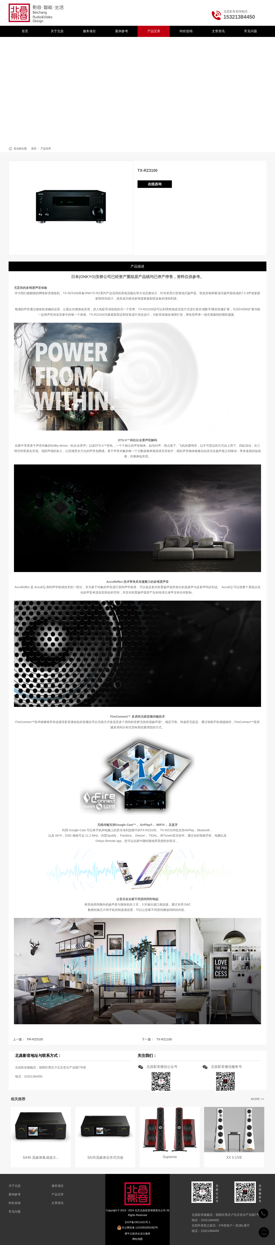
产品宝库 (153, 31)
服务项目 (89, 31)
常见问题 (250, 31)
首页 (25, 31)
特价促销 (186, 31)
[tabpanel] (137, 90)
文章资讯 (218, 31)
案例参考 (121, 31)
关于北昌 (57, 31)
